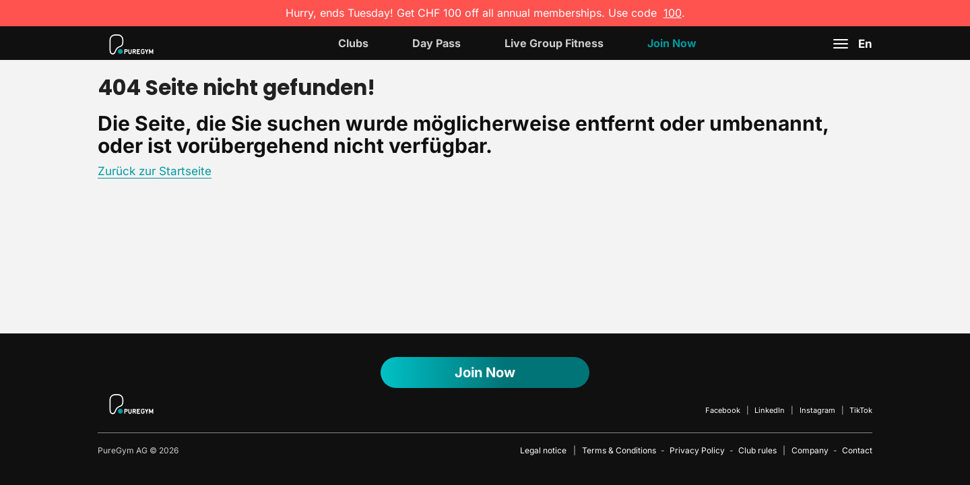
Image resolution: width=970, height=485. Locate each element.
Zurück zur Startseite (155, 171)
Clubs (353, 43)
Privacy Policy (697, 450)
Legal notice (543, 450)
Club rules (757, 450)
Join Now (485, 372)
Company (810, 450)
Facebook (722, 410)
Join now (672, 43)
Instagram (817, 410)
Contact (857, 450)
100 (673, 13)
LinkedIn (769, 410)
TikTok (860, 410)
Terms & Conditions (619, 450)
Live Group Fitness (554, 43)
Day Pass (436, 43)
